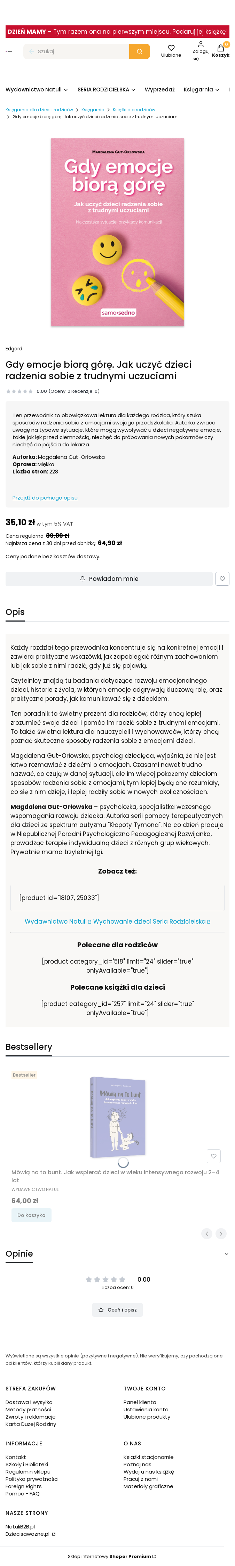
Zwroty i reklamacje (31, 1416)
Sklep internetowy (109, 1556)
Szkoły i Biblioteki (27, 1464)
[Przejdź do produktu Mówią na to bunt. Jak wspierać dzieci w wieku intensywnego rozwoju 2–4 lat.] (118, 1117)
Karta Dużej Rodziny (31, 1424)
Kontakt (16, 1457)
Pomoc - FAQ (23, 1493)
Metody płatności (28, 1409)
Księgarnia (92, 110)
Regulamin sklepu (28, 1471)
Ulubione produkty (147, 1416)
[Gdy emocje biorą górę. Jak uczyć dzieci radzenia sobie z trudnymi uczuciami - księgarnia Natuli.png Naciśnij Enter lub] (117, 232)
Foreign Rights (24, 1486)
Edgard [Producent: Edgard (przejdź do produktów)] (14, 348)
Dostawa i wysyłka (29, 1402)
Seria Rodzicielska (179, 921)
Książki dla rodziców (134, 110)
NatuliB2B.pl (20, 1526)
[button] (139, 51)
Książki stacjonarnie (149, 1457)
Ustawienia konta (146, 1409)
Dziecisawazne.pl (28, 1533)
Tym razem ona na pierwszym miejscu (111, 31)
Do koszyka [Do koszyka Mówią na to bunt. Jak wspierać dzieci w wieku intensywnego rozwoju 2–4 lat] (31, 1215)
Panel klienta (140, 1402)
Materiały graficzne (148, 1486)
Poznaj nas (137, 1464)
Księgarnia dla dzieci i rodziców (39, 110)
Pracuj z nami (141, 1479)
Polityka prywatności (32, 1479)
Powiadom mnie (109, 579)
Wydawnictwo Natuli (56, 921)
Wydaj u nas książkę (149, 1471)
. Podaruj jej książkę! (199, 31)
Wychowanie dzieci (122, 921)
